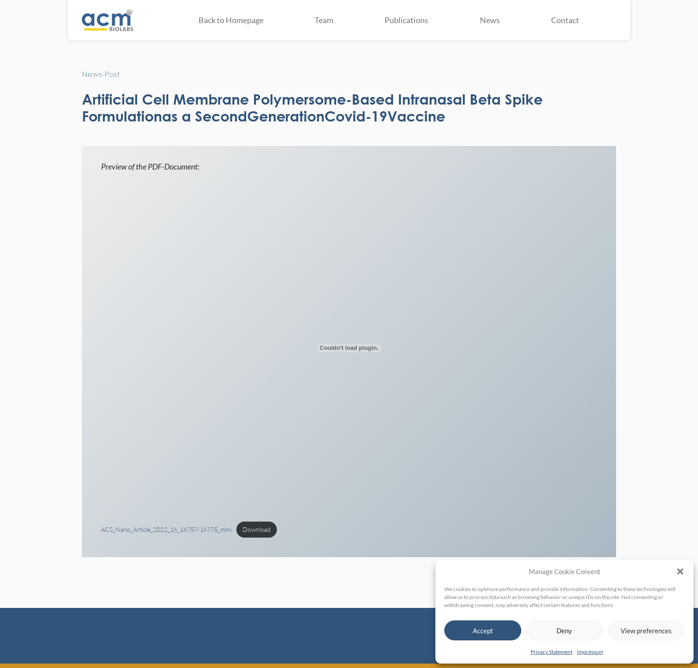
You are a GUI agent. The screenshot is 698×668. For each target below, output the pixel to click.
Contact (565, 20)
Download (257, 529)
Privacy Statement (551, 651)
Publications (406, 20)
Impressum (590, 651)
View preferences (646, 631)
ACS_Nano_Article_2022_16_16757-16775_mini (166, 529)
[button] (680, 571)
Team (324, 20)
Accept (483, 631)
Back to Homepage (231, 20)
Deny (564, 631)
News (490, 20)
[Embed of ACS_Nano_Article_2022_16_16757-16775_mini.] (349, 348)
